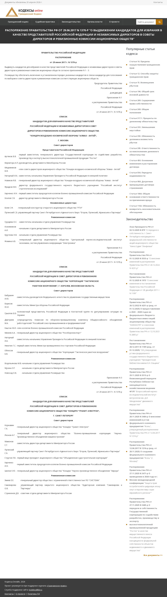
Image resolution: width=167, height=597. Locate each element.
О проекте (114, 21)
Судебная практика (45, 21)
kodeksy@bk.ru (35, 589)
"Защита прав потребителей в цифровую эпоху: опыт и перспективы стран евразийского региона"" (144, 480)
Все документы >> (153, 555)
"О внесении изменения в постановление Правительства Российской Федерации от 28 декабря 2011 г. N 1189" (144, 284)
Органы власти (94, 21)
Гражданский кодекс (18, 21)
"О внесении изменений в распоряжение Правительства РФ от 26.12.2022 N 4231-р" (144, 260)
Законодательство (71, 21)
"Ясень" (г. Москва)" (143, 451)
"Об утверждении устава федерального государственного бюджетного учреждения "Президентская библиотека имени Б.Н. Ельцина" (144, 351)
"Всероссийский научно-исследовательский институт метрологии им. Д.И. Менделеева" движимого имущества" (143, 386)
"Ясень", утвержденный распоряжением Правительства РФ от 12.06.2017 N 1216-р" (145, 423)
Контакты (158, 2)
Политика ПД (34, 594)
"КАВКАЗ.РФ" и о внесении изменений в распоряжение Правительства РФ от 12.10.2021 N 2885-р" (144, 317)
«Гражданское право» (57, 585)
